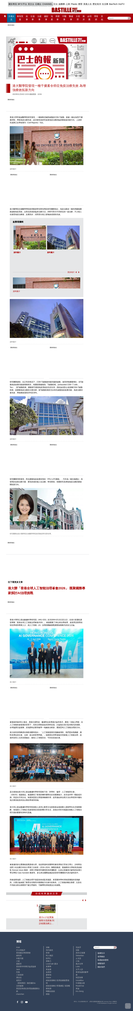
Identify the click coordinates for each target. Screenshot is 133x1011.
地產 (52, 18)
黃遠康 (48, 969)
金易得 (48, 972)
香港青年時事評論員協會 (26, 966)
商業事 (57, 18)
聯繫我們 (101, 963)
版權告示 (101, 953)
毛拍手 (78, 947)
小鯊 (18, 961)
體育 (80, 4)
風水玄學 (79, 964)
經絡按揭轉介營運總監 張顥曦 (58, 986)
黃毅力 (48, 961)
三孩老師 (19, 975)
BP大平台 (22, 4)
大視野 (78, 18)
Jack (18, 969)
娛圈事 (62, 4)
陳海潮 (48, 988)
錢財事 (46, 18)
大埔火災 (11, 18)
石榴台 (38, 4)
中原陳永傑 (80, 983)
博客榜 (96, 18)
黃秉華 (48, 966)
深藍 (77, 950)
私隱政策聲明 (103, 960)
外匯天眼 (19, 958)
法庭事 (39, 18)
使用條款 (101, 957)
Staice (48, 977)
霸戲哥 (19, 964)
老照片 (19, 980)
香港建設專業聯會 (23, 953)
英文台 (31, 4)
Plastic (74, 4)
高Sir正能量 (80, 953)
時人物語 (49, 955)
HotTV (121, 4)
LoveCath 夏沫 (52, 964)
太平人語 (79, 969)
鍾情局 (19, 955)
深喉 (47, 947)
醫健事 (71, 18)
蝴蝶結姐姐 (50, 991)
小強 (77, 961)
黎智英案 (20, 18)
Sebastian (80, 955)
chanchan (20, 994)
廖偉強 (48, 975)
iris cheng (80, 991)
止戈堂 (78, 958)
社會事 (33, 18)
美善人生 (87, 4)
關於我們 (101, 967)
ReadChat (80, 986)
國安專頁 (13, 4)
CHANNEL (47, 4)
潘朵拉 (19, 977)
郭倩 (47, 953)
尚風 (18, 972)
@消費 (89, 18)
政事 (27, 18)
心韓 (68, 4)
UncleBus (80, 980)
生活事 (105, 4)
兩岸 (84, 18)
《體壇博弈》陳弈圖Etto (26, 983)
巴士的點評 (20, 950)
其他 (102, 18)
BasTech (113, 4)
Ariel (18, 947)
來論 (77, 988)
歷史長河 (97, 4)
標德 (47, 994)
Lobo (78, 966)
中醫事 (64, 18)
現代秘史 (49, 950)
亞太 (56, 4)
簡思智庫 (79, 977)
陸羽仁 (48, 958)
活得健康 (19, 986)
